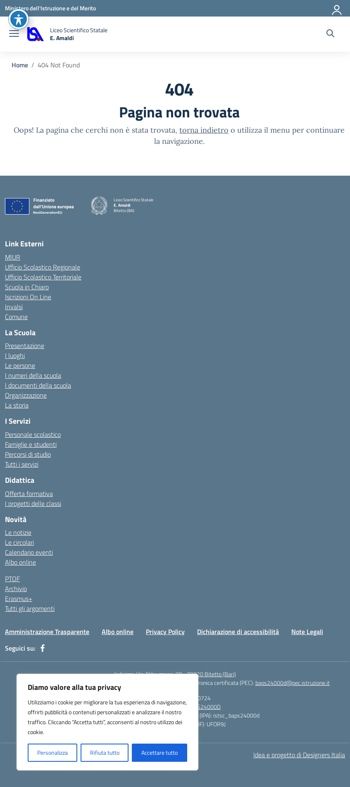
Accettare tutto (159, 752)
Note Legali (307, 632)
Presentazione (24, 346)
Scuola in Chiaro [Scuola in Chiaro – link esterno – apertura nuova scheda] (27, 287)
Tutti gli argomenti (30, 608)
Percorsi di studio (28, 454)
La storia (17, 405)
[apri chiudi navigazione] (14, 34)
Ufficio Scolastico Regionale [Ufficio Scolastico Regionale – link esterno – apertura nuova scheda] (42, 267)
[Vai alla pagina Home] (20, 65)
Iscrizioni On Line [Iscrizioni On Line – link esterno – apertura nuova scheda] (28, 297)
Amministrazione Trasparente (47, 632)
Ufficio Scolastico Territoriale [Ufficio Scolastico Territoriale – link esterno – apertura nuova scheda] (43, 277)
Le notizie (18, 532)
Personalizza (52, 752)
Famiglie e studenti (31, 444)
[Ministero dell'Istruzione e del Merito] (50, 8)
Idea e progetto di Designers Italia (299, 755)
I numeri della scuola (33, 375)
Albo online (20, 562)
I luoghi (15, 355)
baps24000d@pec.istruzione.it (292, 682)
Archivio (16, 589)
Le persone (20, 365)
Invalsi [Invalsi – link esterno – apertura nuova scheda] (14, 307)
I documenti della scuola (38, 385)
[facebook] (42, 648)
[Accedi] (337, 8)
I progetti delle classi (33, 503)
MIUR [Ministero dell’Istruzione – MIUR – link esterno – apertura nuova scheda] (12, 257)
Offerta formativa (29, 493)
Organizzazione (26, 395)
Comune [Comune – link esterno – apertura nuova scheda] (16, 317)
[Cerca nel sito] (330, 34)
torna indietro (204, 130)
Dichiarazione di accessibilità (238, 632)
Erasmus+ (18, 598)
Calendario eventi (29, 552)
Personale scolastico (33, 434)
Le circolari (19, 542)
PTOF (12, 579)
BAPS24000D (204, 706)
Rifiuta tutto (104, 752)
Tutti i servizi (21, 464)
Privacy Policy (165, 632)
